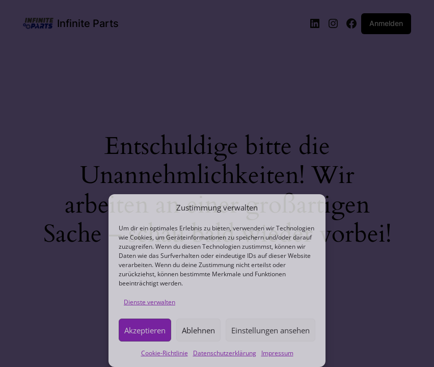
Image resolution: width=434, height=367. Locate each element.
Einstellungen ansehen (270, 330)
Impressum (277, 353)
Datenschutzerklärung (224, 353)
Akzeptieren (145, 330)
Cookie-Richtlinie (164, 353)
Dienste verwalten (149, 302)
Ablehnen (198, 330)
